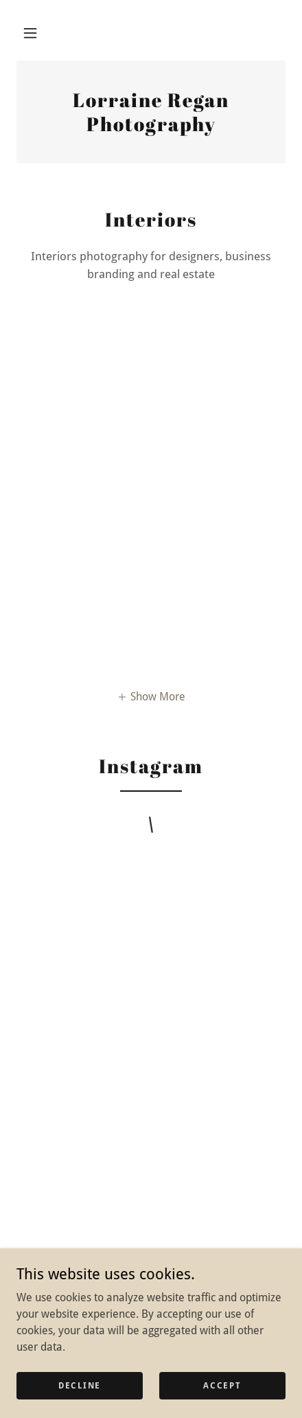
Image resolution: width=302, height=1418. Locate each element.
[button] (30, 33)
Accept (222, 1385)
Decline (79, 1385)
